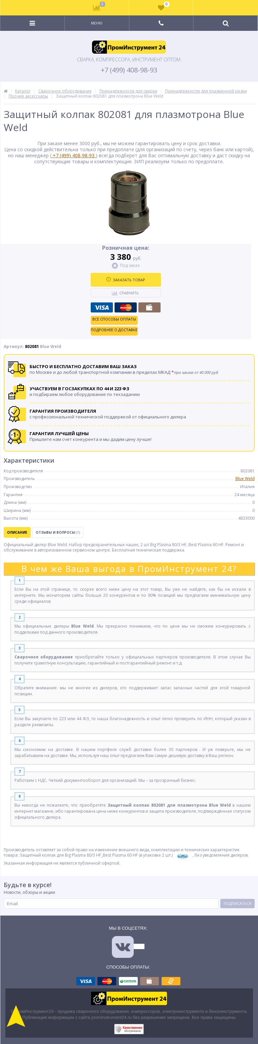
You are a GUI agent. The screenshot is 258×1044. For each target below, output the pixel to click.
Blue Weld (245, 478)
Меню (96, 23)
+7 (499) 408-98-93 (129, 70)
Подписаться (237, 903)
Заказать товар (125, 279)
